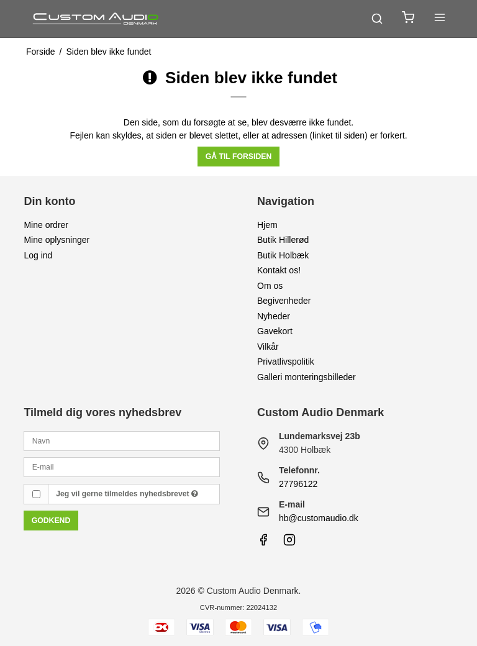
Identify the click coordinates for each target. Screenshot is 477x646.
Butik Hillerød (283, 240)
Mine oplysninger (56, 240)
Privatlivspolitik (285, 361)
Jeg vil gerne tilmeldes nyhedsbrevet (127, 493)
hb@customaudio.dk (318, 518)
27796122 (298, 484)
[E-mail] (122, 466)
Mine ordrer (46, 225)
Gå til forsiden (239, 156)
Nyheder (273, 316)
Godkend (51, 520)
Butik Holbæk (283, 255)
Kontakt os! (279, 270)
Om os (270, 286)
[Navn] (122, 440)
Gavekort (275, 331)
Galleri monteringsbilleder (306, 377)
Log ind (38, 255)
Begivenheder (284, 301)
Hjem (267, 225)
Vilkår (268, 347)
